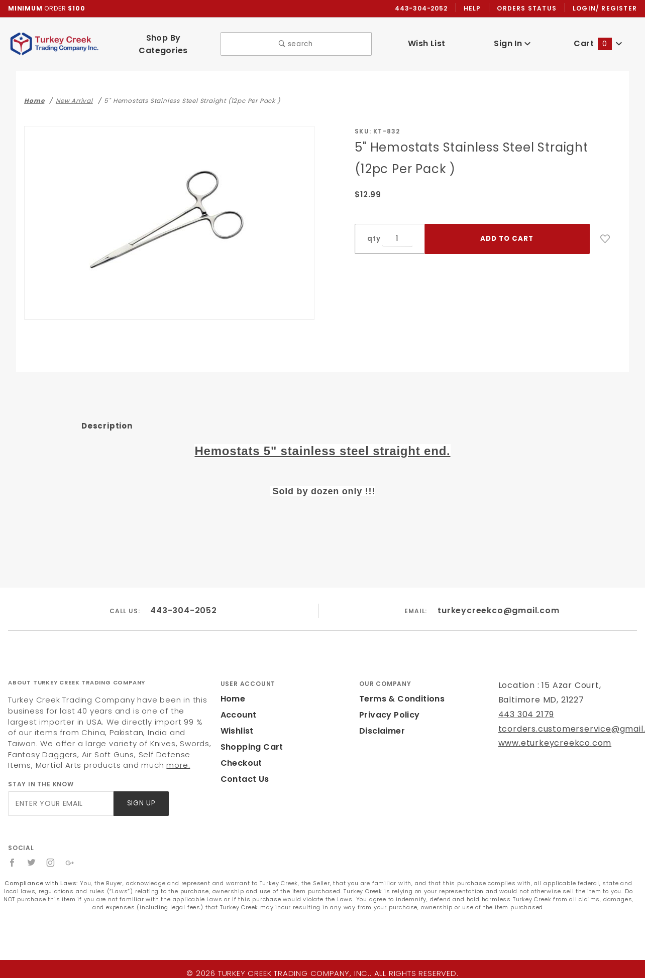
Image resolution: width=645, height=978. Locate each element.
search (296, 40)
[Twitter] (31, 854)
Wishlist (237, 722)
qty (372, 230)
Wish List (427, 39)
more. (57, 756)
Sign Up (140, 794)
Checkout (240, 754)
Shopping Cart (249, 738)
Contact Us (243, 770)
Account (237, 706)
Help (475, 8)
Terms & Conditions (399, 689)
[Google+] (70, 854)
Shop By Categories (163, 39)
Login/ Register (606, 8)
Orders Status (529, 8)
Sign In (512, 39)
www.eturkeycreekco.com (548, 734)
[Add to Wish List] (605, 230)
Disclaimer (380, 722)
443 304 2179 (525, 705)
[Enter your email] (60, 794)
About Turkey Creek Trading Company (76, 674)
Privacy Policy (387, 706)
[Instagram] (51, 854)
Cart (598, 39)
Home (232, 689)
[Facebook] (12, 854)
